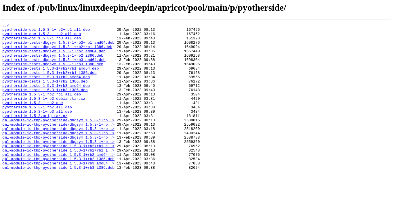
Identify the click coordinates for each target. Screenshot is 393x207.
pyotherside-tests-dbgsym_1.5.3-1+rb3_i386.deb (52, 72)
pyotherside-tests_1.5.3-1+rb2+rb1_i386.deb (49, 82)
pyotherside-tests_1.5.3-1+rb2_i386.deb (44, 93)
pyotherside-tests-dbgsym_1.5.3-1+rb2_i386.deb (52, 62)
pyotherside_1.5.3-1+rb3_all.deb (37, 129)
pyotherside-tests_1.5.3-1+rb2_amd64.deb (46, 88)
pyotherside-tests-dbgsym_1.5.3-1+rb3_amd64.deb (54, 67)
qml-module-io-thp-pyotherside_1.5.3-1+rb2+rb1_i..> (58, 176)
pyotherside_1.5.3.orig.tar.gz (34, 134)
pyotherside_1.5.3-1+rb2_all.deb (37, 124)
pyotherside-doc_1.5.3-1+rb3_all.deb (41, 41)
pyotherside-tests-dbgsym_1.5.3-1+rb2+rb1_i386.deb (57, 51)
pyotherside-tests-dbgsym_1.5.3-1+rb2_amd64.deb (54, 57)
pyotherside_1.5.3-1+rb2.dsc (32, 119)
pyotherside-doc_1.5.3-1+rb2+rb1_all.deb (46, 31)
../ (5, 25)
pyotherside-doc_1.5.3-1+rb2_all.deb (41, 36)
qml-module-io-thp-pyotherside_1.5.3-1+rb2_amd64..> (58, 181)
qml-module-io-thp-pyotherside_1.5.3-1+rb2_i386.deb (58, 186)
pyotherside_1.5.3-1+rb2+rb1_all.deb (41, 108)
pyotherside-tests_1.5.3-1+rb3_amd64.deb (46, 98)
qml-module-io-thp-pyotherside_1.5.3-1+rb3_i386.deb (58, 196)
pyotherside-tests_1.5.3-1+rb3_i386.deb (44, 103)
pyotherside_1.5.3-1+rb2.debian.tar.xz (43, 113)
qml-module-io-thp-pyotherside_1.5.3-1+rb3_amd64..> (58, 191)
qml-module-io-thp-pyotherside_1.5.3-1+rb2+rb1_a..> (58, 170)
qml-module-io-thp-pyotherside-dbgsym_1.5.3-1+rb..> (58, 139)
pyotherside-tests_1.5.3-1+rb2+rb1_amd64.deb (50, 77)
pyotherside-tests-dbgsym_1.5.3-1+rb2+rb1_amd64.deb (58, 46)
